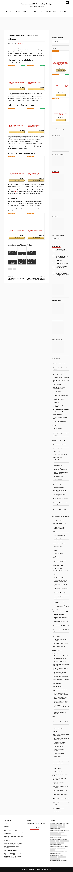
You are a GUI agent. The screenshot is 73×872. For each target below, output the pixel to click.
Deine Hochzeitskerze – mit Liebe (59, 658)
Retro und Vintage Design (57, 568)
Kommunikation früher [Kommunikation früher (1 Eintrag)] (55, 839)
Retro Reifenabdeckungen (59, 753)
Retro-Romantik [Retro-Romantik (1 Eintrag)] (60, 848)
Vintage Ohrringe (57, 538)
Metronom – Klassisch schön (59, 725)
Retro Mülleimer (56, 506)
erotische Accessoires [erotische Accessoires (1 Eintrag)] (55, 828)
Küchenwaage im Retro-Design (59, 484)
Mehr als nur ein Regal (57, 633)
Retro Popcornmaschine (58, 686)
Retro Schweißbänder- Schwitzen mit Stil (61, 431)
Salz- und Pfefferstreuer (58, 476)
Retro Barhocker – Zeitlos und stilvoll (60, 643)
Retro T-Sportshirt (56, 438)
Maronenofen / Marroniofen (58, 487)
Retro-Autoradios (57, 768)
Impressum (54, 513)
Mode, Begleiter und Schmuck (36, 11)
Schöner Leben (63, 11)
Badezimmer (30, 15)
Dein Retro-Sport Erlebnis (57, 428)
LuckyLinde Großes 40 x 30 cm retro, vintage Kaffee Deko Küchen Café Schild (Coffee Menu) (60, 63)
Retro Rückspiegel (57, 756)
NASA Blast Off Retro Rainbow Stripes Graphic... (17, 174)
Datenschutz (54, 425)
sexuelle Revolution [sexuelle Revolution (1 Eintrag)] (54, 855)
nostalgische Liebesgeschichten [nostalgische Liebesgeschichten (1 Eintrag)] (57, 846)
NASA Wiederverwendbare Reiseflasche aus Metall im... (33, 174)
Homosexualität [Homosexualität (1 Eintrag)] (63, 835)
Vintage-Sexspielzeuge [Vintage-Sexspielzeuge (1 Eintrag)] (55, 860)
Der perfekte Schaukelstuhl (58, 614)
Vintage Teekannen (58, 479)
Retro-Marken (20, 43)
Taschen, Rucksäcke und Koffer (59, 543)
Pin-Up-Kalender (57, 391)
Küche (11, 11)
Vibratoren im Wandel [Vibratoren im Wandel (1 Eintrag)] (55, 858)
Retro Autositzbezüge (58, 746)
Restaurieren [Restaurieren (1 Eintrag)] (53, 848)
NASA (15, 191)
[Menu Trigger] (67, 2)
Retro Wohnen (55, 609)
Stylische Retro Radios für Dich (59, 765)
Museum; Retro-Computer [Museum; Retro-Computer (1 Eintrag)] (55, 844)
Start (7, 11)
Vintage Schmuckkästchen (59, 540)
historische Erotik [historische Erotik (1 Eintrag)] (54, 835)
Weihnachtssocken (57, 811)
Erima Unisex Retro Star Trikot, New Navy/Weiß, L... (16, 83)
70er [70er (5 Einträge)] (64, 823)
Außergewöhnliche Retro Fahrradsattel (61, 655)
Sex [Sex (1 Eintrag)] (66, 851)
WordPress (31, 869)
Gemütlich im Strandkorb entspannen (60, 676)
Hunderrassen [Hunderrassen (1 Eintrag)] (58, 837)
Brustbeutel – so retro (58, 546)
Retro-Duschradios (58, 771)
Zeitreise (38, 15)
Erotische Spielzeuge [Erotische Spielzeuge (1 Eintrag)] (54, 830)
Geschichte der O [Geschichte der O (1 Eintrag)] (54, 832)
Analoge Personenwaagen (58, 414)
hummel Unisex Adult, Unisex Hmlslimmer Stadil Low (34, 126)
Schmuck (55, 531)
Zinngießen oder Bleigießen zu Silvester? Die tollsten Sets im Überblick (60, 712)
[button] (53, 240)
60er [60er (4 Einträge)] (61, 823)
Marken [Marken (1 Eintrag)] (58, 842)
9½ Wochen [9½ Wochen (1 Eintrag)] (52, 823)
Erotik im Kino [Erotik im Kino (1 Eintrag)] (61, 826)
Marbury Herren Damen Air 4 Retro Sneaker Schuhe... (16, 126)
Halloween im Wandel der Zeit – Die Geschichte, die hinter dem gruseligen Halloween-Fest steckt (36, 279)
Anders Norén (48, 869)
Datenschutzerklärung (34, 829)
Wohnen (18, 11)
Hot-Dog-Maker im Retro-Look (59, 481)
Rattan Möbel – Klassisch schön (59, 636)
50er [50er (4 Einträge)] (57, 823)
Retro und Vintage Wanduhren (59, 646)
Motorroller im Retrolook (58, 728)
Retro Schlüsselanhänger (59, 759)
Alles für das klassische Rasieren (59, 411)
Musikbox (55, 731)
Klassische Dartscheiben (58, 374)
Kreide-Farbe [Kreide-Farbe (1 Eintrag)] (64, 839)
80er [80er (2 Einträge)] (67, 823)
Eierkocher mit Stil (56, 451)
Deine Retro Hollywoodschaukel (59, 661)
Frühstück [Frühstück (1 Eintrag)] (66, 830)
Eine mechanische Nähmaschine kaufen (61, 718)
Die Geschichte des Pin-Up (59, 577)
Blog (44, 15)
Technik (24, 11)
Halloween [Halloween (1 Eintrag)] (61, 832)
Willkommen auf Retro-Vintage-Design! (36, 3)
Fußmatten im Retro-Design (58, 371)
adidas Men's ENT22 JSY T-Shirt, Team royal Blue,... (34, 83)
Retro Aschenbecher (57, 384)
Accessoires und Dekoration (51, 11)
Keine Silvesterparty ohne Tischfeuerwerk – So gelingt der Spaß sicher (61, 707)
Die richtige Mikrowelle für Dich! (59, 448)
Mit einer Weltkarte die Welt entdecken (61, 377)
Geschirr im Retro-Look (57, 457)
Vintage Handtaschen (58, 553)
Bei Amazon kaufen (17, 89)
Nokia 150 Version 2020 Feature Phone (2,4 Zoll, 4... (16, 231)
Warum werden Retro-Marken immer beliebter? (26, 37)
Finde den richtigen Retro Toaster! (60, 454)
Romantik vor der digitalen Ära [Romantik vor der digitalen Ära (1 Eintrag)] (57, 851)
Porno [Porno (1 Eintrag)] (66, 846)
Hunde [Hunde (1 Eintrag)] (51, 837)
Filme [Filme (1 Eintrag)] (62, 830)
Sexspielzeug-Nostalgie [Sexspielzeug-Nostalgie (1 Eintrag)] (55, 853)
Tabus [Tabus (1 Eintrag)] (62, 855)
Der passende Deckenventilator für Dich (61, 611)
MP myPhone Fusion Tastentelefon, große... (35, 231)
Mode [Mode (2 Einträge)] (63, 842)
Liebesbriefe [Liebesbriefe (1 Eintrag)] (52, 842)
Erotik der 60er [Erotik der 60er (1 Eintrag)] (53, 826)
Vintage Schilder (56, 402)
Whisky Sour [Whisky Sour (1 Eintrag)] (63, 860)
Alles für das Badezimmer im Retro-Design (60, 409)
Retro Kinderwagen (57, 683)
